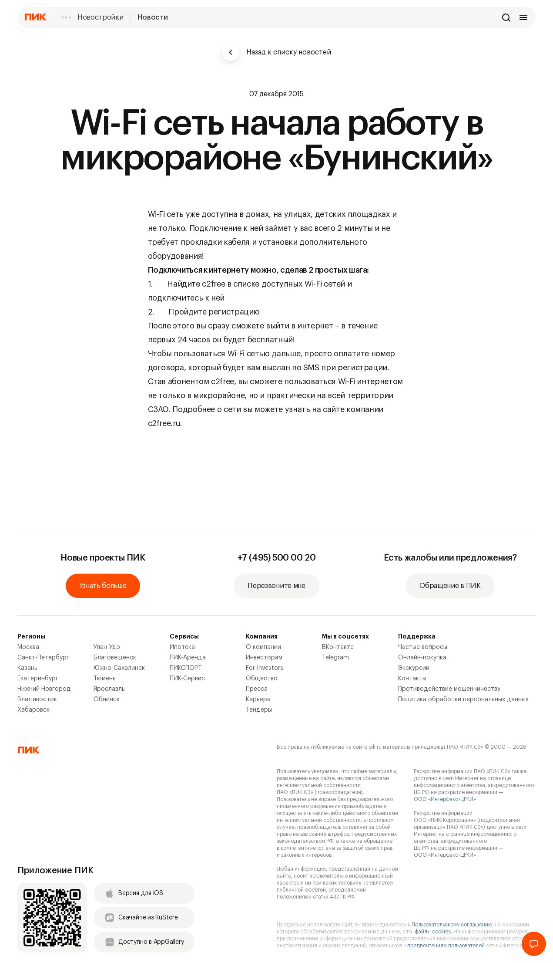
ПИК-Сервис (187, 679)
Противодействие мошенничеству (449, 689)
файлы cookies (433, 931)
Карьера (258, 699)
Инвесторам (264, 658)
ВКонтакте (338, 647)
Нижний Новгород (44, 689)
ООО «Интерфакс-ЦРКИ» (445, 799)
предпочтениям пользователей (446, 945)
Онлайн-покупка (422, 658)
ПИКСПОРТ (186, 668)
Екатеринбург (37, 679)
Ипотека (182, 647)
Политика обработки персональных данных (463, 699)
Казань (27, 668)
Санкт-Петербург (43, 658)
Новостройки (100, 17)
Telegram (335, 658)
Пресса (257, 689)
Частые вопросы (422, 647)
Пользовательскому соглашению (452, 924)
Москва (28, 647)
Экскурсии (413, 668)
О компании (263, 647)
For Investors (264, 668)
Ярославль (109, 689)
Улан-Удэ (107, 647)
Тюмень (105, 679)
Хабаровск (33, 710)
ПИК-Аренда (188, 658)
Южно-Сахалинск (119, 668)
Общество (262, 679)
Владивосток (37, 699)
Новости (152, 17)
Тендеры (259, 710)
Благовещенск (115, 658)
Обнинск (107, 699)
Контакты (412, 679)
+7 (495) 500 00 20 (277, 558)
